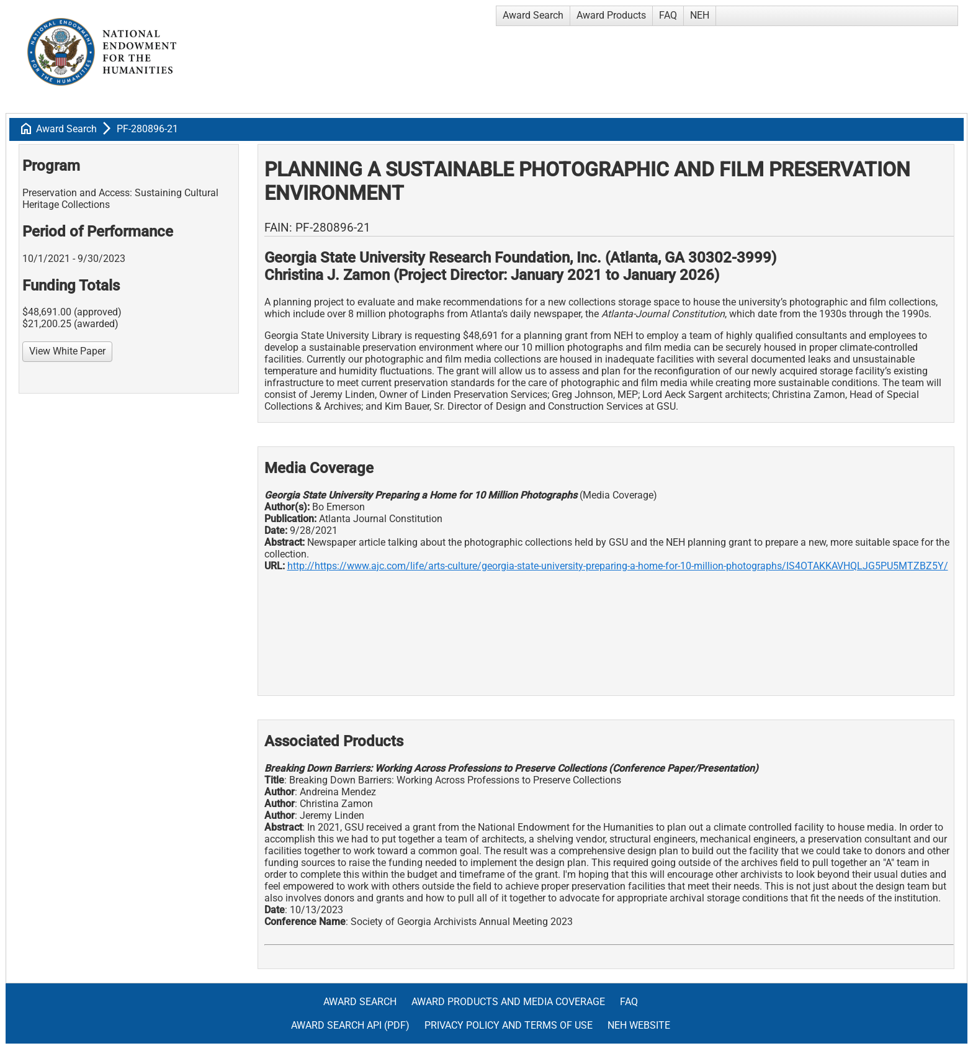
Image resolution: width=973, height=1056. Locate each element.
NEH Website (639, 1025)
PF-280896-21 (147, 129)
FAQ (668, 15)
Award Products (611, 15)
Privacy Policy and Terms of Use (508, 1025)
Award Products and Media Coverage (508, 1002)
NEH (699, 15)
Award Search (533, 15)
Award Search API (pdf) (350, 1025)
